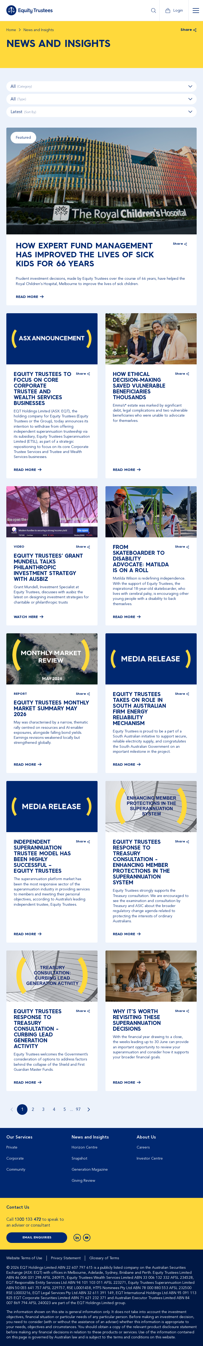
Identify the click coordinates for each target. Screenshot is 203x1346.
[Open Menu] (195, 10)
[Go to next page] (89, 1109)
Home (11, 30)
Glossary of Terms (104, 1258)
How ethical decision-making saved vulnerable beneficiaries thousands (139, 386)
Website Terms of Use (24, 1258)
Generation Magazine (90, 1169)
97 (78, 1109)
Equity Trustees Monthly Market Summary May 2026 (51, 709)
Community (15, 1169)
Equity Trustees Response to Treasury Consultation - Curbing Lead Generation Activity (38, 1029)
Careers (143, 1147)
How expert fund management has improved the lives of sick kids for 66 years (85, 255)
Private (11, 1147)
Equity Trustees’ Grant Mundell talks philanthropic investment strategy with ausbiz (48, 568)
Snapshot (79, 1158)
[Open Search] (153, 10)
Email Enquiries (36, 1237)
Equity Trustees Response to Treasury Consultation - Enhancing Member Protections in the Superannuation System (141, 863)
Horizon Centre (85, 1147)
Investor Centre (150, 1158)
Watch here (26, 617)
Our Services (19, 1137)
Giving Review (83, 1180)
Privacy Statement (66, 1258)
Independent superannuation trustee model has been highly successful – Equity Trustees (42, 857)
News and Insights (90, 1137)
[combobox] (101, 112)
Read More (27, 297)
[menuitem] (36, 1161)
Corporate (15, 1158)
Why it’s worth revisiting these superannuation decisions (137, 1020)
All (101, 86)
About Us (146, 1137)
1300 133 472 (28, 1219)
